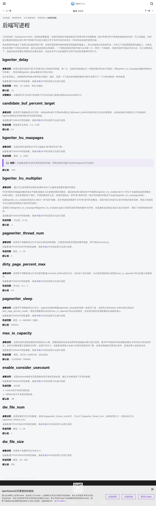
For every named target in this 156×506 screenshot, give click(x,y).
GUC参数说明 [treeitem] (29, 18)
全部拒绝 (128, 496)
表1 (40, 81)
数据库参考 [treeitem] (16, 18)
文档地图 (6, 18)
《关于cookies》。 (60, 501)
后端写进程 (52, 18)
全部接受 (112, 496)
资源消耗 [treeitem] (41, 18)
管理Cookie (146, 496)
